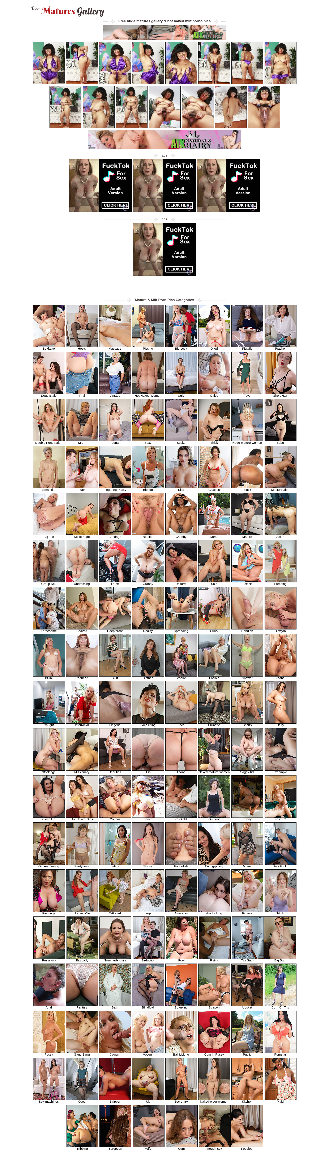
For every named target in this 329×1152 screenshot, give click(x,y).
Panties (82, 1006)
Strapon (214, 1006)
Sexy (148, 441)
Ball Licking (181, 1053)
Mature (247, 535)
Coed (82, 1100)
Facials (214, 677)
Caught (49, 724)
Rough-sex (215, 1147)
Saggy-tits (247, 771)
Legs (148, 912)
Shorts (247, 724)
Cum (182, 1147)
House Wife (82, 912)
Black (247, 488)
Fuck (82, 488)
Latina (115, 865)
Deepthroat (115, 630)
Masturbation (280, 488)
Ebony (247, 818)
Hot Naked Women (148, 394)
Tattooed (115, 912)
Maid (280, 1100)
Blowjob (280, 630)
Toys (247, 394)
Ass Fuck (280, 865)
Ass (148, 771)
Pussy (49, 1053)
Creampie (280, 771)
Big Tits (49, 535)
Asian (280, 535)
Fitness (247, 912)
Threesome (49, 630)
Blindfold (148, 1006)
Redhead (82, 677)
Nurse (214, 535)
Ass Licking (214, 912)
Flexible (247, 582)
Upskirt (247, 1006)
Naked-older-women (214, 1100)
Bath (115, 1006)
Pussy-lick (49, 959)
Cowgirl (115, 1053)
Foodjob (247, 1147)
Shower (247, 677)
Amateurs (181, 912)
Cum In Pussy (214, 1053)
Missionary (82, 771)
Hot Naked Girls (82, 818)
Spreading (181, 630)
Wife (148, 1147)
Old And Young (49, 865)
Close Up (49, 818)
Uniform (181, 582)
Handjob (247, 630)
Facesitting (148, 724)
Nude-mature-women (247, 441)
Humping (280, 582)
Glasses (214, 488)
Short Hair (280, 394)
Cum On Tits (280, 1006)
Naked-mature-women (214, 771)
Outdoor (214, 818)
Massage (115, 347)
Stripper (115, 1100)
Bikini (49, 677)
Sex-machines (49, 1100)
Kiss (181, 488)
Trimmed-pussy (115, 959)
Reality (148, 630)
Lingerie (115, 724)
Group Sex (49, 582)
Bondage (115, 535)
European (115, 1147)
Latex (115, 582)
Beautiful (115, 771)
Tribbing (82, 1147)
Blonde (148, 488)
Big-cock (181, 347)
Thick (214, 441)
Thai (82, 394)
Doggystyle (49, 394)
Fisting (215, 959)
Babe (280, 441)
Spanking (181, 1006)
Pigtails (247, 347)
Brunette (214, 724)
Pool (182, 959)
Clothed (148, 677)
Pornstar (280, 1053)
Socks (181, 441)
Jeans (280, 677)
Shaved (82, 630)
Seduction (148, 959)
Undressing (82, 582)
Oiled (214, 347)
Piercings (49, 912)
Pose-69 (280, 818)
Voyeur (148, 1053)
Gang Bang (82, 1053)
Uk (148, 1100)
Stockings (49, 771)
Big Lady (82, 959)
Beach (148, 818)
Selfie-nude (82, 535)
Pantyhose (82, 865)
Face (181, 724)
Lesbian (181, 677)
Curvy (214, 630)
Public (247, 1053)
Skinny (148, 865)
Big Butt (280, 959)
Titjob (280, 912)
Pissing (148, 347)
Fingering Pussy (115, 488)
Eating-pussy (214, 865)
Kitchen (247, 1100)
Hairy (280, 724)
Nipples (148, 535)
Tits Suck (248, 959)
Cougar (115, 818)
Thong (181, 771)
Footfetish (181, 865)
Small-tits (49, 488)
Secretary (181, 1100)
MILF (82, 441)
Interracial (82, 724)
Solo (214, 582)
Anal (49, 1006)
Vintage (115, 394)
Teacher (280, 347)
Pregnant (115, 441)
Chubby (181, 535)
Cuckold (181, 818)
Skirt (115, 677)
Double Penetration (49, 441)
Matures (67, 11)
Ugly (181, 394)
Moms (247, 865)
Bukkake (49, 347)
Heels (82, 347)
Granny (148, 582)
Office (214, 394)
